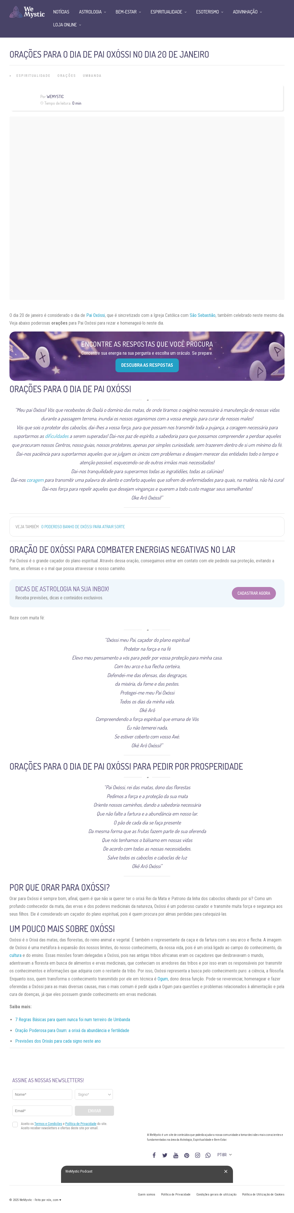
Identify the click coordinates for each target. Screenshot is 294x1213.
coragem (35, 480)
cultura (15, 955)
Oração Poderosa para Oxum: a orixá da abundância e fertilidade (72, 1030)
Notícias (61, 12)
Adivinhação (245, 12)
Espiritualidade (33, 76)
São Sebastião (202, 315)
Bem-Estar (126, 12)
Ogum (163, 979)
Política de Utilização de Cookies (263, 1194)
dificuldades (56, 436)
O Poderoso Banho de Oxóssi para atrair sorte (83, 526)
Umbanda (92, 76)
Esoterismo (207, 12)
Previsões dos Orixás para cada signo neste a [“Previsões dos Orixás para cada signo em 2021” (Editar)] (56, 1041)
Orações (66, 76)
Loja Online (65, 25)
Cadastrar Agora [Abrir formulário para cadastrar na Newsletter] (254, 593)
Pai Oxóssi (95, 315)
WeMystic (55, 96)
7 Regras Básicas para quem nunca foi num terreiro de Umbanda (72, 1019)
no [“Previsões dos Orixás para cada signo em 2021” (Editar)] (99, 1041)
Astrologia (90, 12)
